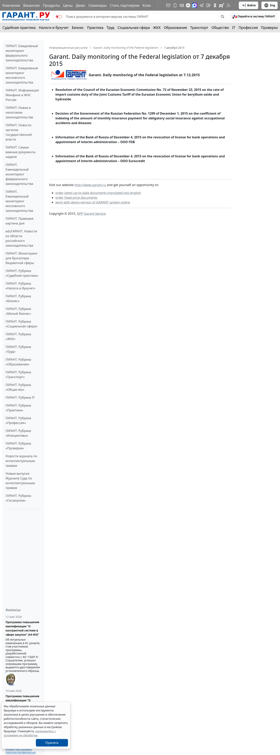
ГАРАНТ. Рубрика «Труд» (18, 349)
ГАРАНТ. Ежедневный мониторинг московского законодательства (22, 75)
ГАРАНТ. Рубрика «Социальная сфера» (22, 323)
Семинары (97, 5)
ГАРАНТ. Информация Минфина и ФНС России (22, 95)
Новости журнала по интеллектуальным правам (21, 461)
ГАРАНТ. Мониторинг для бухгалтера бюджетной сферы (22, 258)
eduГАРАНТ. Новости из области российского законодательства (21, 238)
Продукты (51, 5)
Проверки (269, 27)
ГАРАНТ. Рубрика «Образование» (18, 361)
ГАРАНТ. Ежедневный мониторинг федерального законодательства (22, 53)
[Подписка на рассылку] (168, 5)
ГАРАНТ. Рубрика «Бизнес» (18, 298)
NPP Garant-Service (91, 213)
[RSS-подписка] (228, 5)
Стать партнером (124, 5)
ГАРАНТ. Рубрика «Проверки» (18, 445)
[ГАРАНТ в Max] (194, 5)
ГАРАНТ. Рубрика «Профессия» (18, 420)
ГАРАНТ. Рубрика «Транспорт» (18, 374)
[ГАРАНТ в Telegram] (201, 5)
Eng (269, 5)
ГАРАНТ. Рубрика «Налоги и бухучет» (20, 285)
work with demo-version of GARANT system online (92, 202)
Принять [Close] (52, 743)
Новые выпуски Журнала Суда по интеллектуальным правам (20, 480)
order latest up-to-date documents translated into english (98, 193)
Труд (110, 27)
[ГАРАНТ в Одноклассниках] (215, 5)
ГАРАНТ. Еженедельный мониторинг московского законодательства (19, 201)
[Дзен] (188, 5)
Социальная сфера (134, 27)
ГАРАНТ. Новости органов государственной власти (19, 132)
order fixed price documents (76, 197)
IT (233, 27)
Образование (175, 27)
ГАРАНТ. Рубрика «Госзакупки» (18, 498)
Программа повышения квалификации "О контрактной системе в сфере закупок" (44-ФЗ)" (22, 628)
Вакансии (31, 5)
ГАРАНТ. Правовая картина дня (19, 220)
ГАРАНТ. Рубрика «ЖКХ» (18, 336)
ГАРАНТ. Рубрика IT (20, 397)
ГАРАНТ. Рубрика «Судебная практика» (22, 273)
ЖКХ (157, 27)
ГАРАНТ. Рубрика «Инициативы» (18, 433)
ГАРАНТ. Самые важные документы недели (20, 152)
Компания (11, 5)
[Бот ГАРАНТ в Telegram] (208, 5)
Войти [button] (248, 5)
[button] (254, 16)
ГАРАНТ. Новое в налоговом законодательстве (19, 112)
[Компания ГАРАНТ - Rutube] (221, 5)
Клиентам (151, 5)
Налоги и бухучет (54, 27)
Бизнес (78, 27)
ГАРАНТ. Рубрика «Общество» (18, 387)
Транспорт (199, 27)
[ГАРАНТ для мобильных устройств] (175, 5)
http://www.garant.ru (90, 185)
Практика (95, 27)
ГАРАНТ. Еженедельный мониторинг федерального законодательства (19, 174)
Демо (80, 5)
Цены (68, 5)
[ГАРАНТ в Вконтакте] (181, 5)
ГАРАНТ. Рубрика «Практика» (18, 407)
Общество (220, 27)
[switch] (59, 16)
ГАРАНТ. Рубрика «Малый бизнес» (18, 311)
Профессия (248, 27)
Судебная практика (19, 27)
